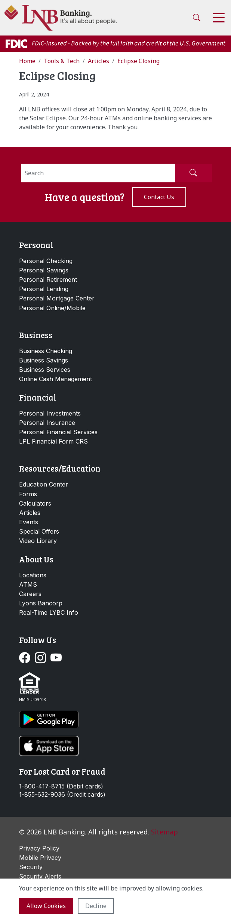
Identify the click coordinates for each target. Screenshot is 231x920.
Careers (30, 594)
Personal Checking (46, 261)
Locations (32, 575)
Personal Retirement (48, 279)
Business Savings (43, 360)
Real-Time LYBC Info (48, 612)
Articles (29, 512)
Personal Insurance (47, 422)
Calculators (35, 503)
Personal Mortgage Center (57, 298)
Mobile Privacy (40, 857)
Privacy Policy (39, 848)
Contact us (159, 197)
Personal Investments (50, 413)
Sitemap (164, 831)
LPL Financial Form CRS (53, 441)
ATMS (28, 584)
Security (31, 867)
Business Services (44, 369)
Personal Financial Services (58, 432)
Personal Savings (43, 270)
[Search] (98, 173)
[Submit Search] (193, 173)
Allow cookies (46, 906)
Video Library (38, 540)
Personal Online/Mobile (52, 308)
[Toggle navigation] (219, 17)
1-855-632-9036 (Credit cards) (62, 794)
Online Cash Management (55, 379)
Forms (28, 494)
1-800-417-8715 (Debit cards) (61, 786)
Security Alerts (40, 876)
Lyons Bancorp (40, 603)
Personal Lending (43, 289)
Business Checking (45, 351)
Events (28, 522)
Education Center (43, 484)
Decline (96, 906)
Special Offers (39, 531)
